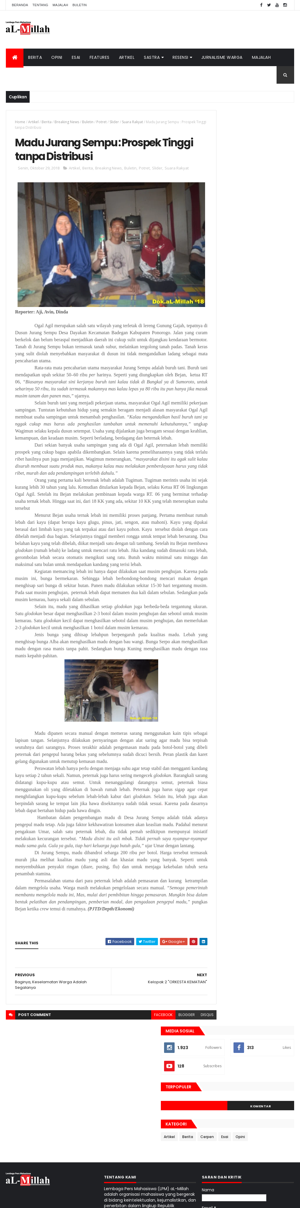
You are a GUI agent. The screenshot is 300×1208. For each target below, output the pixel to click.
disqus (185, 1062)
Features (100, 57)
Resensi (180, 57)
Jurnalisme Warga (222, 57)
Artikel (127, 57)
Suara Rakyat (132, 121)
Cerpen (251, 249)
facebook (142, 1062)
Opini (56, 57)
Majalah (60, 5)
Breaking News (66, 121)
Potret (101, 121)
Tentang (40, 5)
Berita (35, 57)
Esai (76, 57)
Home (20, 121)
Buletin (79, 5)
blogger (165, 1062)
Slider (114, 121)
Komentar (271, 219)
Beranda (20, 5)
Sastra (152, 57)
